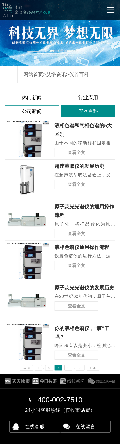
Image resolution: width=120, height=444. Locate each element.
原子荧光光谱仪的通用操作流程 (84, 211)
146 (80, 368)
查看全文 (76, 152)
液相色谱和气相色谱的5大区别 (83, 130)
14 (68, 368)
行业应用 (88, 97)
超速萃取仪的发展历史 (79, 166)
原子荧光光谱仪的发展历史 (84, 287)
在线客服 (35, 426)
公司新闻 (32, 111)
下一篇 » (93, 368)
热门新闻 (32, 97)
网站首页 (33, 74)
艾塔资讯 (56, 74)
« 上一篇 (26, 368)
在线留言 (85, 426)
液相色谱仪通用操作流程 (82, 247)
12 (49, 368)
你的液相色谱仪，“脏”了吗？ (82, 333)
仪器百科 (79, 74)
